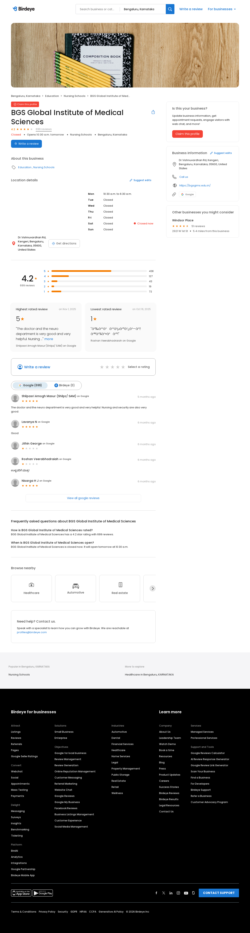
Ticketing (17, 835)
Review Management (68, 759)
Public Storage (120, 774)
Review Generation (66, 765)
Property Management (126, 768)
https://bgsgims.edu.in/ (195, 185)
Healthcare (118, 750)
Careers (164, 780)
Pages (15, 750)
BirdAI (14, 850)
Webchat (17, 771)
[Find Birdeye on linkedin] (171, 892)
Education (52, 96)
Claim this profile (187, 134)
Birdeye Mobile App (23, 875)
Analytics (17, 856)
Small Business (64, 731)
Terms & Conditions (23, 911)
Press (162, 768)
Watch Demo (167, 744)
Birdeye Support (201, 789)
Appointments (20, 783)
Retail (115, 787)
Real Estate (119, 780)
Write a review (191, 9)
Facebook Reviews (66, 808)
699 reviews (44, 129)
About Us (165, 731)
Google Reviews (65, 795)
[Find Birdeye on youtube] (186, 892)
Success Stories (169, 787)
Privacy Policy (47, 911)
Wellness (117, 793)
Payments (17, 795)
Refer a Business (201, 795)
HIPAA (83, 911)
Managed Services (202, 731)
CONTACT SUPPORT (219, 892)
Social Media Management (71, 826)
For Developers (200, 783)
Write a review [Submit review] (26, 144)
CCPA (92, 911)
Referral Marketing (66, 783)
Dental (116, 737)
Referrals (16, 744)
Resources (165, 756)
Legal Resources (169, 805)
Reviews (16, 737)
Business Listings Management (74, 814)
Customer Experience (68, 820)
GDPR (73, 911)
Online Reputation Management (75, 771)
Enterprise (61, 737)
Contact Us (166, 811)
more (48, 339)
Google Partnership (23, 869)
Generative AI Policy (111, 911)
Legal (115, 762)
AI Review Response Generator (210, 759)
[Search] (170, 9)
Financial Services (123, 744)
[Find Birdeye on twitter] (163, 892)
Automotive (119, 731)
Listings (16, 731)
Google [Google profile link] (187, 194)
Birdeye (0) (64, 385)
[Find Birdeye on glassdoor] (193, 892)
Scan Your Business (203, 771)
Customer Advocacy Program (209, 802)
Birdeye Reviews (169, 793)
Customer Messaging (68, 777)
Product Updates (169, 774)
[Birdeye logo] (24, 9)
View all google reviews (83, 498)
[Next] (153, 588)
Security (63, 911)
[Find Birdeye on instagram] (178, 892)
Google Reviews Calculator (208, 753)
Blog (162, 762)
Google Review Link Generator (209, 765)
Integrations (19, 863)
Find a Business (200, 777)
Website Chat (63, 789)
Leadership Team (170, 737)
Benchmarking (20, 829)
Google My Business (67, 802)
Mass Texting (19, 789)
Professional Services (204, 737)
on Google (83, 396)
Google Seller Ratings (24, 756)
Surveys (16, 817)
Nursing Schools (74, 96)
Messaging (18, 811)
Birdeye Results (169, 799)
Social (14, 777)
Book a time (166, 750)
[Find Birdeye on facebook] (156, 892)
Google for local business (70, 753)
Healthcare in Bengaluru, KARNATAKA (149, 674)
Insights (16, 823)
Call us (183, 177)
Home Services (121, 756)
